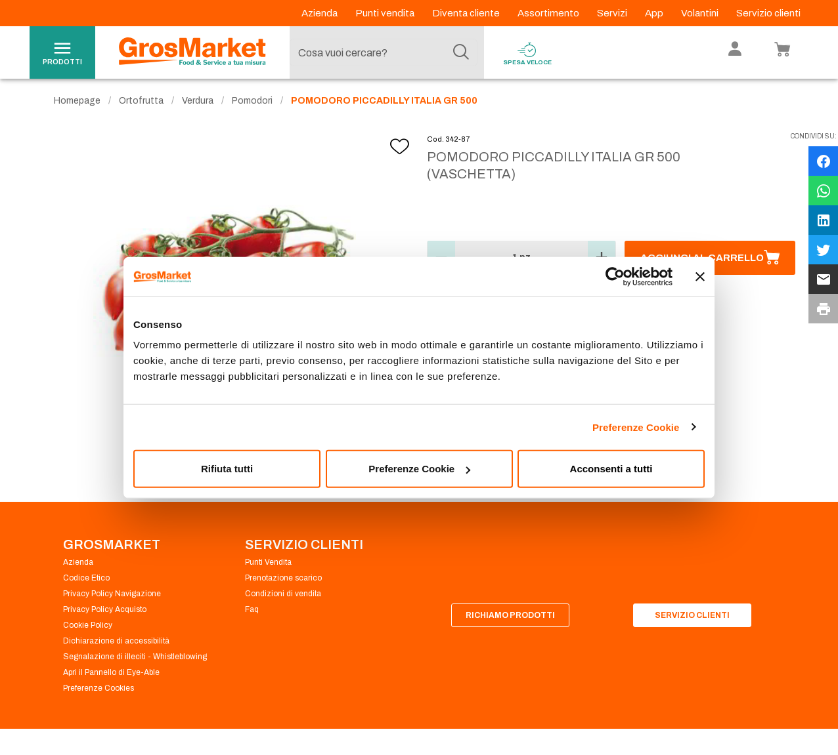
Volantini (700, 13)
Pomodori (252, 105)
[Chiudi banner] (700, 276)
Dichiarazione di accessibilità (116, 645)
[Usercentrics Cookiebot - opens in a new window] (615, 276)
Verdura (197, 105)
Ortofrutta (141, 105)
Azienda (320, 13)
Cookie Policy (87, 629)
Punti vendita (385, 13)
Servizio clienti (768, 13)
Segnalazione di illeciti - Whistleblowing (135, 661)
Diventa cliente (467, 13)
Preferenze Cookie (636, 426)
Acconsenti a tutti (611, 468)
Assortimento (549, 13)
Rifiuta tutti (227, 468)
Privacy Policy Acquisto (104, 614)
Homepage (77, 105)
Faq (252, 614)
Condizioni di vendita (283, 598)
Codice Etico (86, 582)
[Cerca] (461, 52)
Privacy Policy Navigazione (112, 598)
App (655, 13)
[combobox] (383, 52)
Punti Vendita (268, 566)
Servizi (613, 13)
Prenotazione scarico (283, 582)
